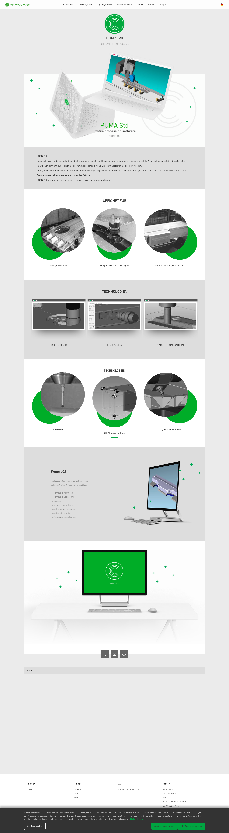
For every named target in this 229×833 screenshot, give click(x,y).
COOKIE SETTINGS (171, 806)
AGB (165, 797)
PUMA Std (77, 793)
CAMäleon (68, 4)
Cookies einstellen (35, 826)
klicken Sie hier (136, 819)
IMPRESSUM (168, 789)
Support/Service (104, 4)
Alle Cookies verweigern (164, 826)
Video (140, 4)
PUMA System (85, 4)
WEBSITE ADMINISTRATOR (174, 801)
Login (163, 4)
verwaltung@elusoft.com (128, 789)
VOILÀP (30, 789)
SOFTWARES (107, 44)
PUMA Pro (77, 789)
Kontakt (151, 4)
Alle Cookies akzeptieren (191, 826)
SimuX (75, 797)
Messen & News (125, 4)
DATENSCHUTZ (169, 793)
